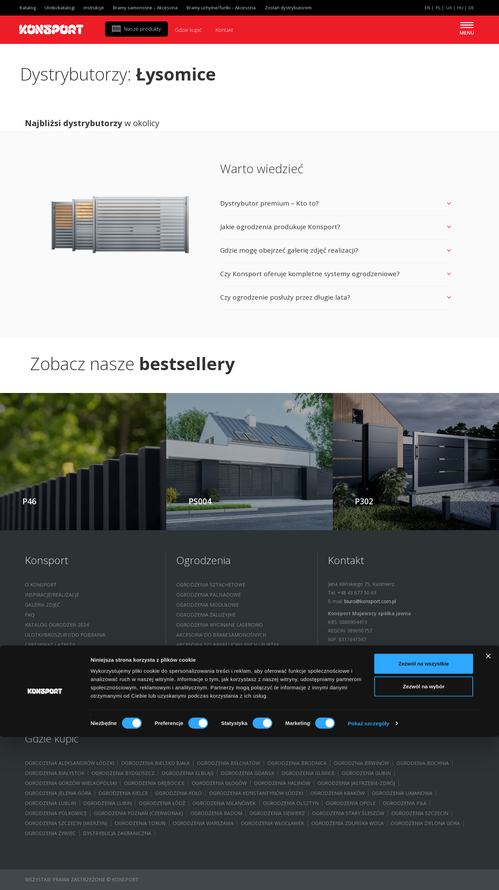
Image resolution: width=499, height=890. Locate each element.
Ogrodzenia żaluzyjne (206, 614)
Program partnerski (52, 655)
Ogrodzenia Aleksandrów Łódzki (69, 763)
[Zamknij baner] (488, 809)
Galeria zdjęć (42, 604)
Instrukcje (94, 7)
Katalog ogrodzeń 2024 (57, 624)
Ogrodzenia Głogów (219, 783)
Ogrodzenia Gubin (366, 773)
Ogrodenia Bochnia (422, 763)
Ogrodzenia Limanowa (402, 793)
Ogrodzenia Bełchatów (228, 763)
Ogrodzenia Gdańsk (247, 773)
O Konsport (41, 584)
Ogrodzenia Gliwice (308, 773)
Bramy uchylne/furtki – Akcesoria (221, 7)
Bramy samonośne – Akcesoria (145, 7)
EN (427, 7)
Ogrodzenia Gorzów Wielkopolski (71, 783)
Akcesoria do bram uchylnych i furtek (228, 644)
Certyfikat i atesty (50, 644)
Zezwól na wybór (423, 839)
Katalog (28, 7)
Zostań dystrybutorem (288, 7)
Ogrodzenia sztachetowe (210, 584)
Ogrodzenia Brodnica (297, 763)
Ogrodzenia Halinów (282, 783)
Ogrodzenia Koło (178, 793)
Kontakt (224, 29)
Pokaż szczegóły (368, 876)
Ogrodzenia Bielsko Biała (155, 763)
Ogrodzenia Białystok (54, 773)
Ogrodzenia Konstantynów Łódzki (256, 793)
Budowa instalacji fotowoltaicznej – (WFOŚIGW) (89, 675)
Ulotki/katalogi (60, 7)
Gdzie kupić (188, 29)
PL (438, 7)
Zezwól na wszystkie (423, 816)
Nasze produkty (142, 28)
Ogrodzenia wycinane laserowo (219, 624)
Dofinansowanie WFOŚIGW (59, 665)
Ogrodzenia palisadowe (208, 594)
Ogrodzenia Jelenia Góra (58, 793)
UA (449, 7)
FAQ (30, 614)
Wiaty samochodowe (204, 655)
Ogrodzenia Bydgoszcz (123, 773)
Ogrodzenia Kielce (123, 793)
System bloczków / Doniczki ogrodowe (229, 665)
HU (460, 7)
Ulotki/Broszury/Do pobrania (65, 634)
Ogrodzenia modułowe (207, 604)
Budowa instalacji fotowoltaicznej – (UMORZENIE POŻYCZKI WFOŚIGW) (91, 689)
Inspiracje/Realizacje (52, 594)
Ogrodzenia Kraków (337, 793)
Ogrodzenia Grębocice (154, 783)
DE (471, 7)
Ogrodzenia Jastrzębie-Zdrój (356, 783)
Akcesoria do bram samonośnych (221, 634)
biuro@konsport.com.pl (370, 601)
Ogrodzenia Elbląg (188, 773)
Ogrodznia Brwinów (361, 763)
